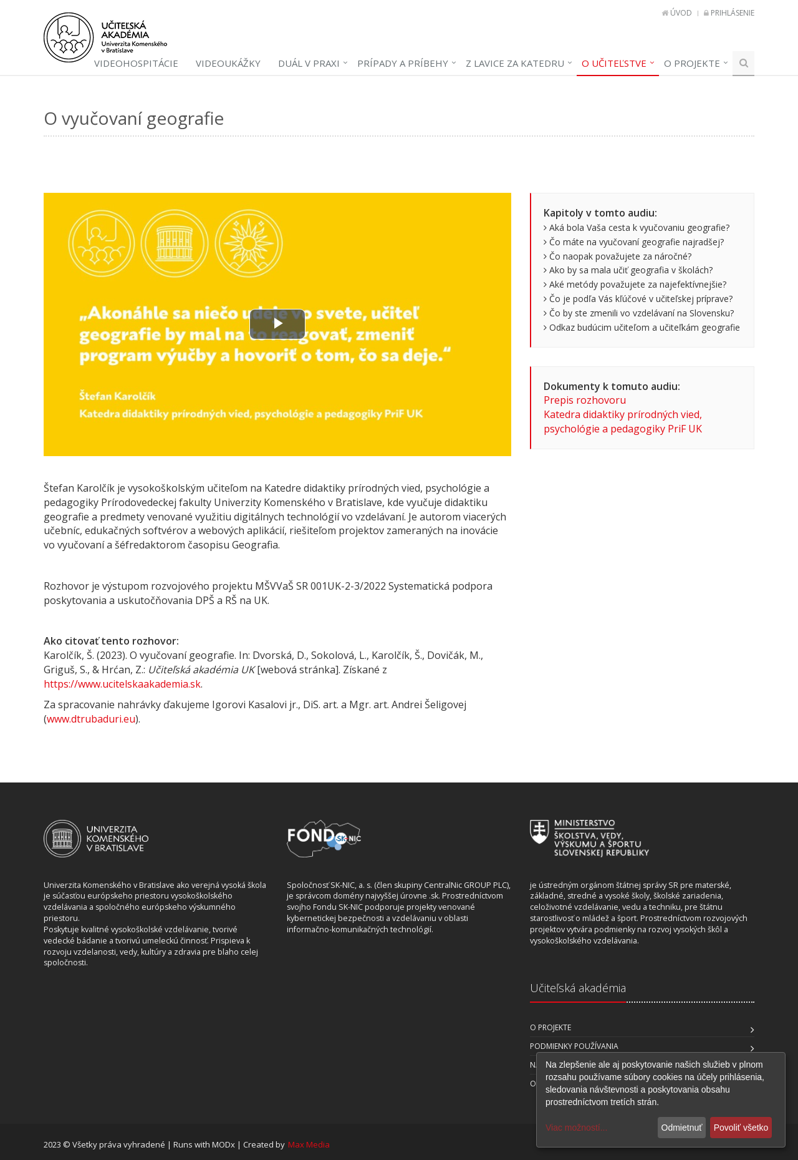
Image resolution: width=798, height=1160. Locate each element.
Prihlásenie (732, 12)
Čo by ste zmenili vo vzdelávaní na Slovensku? (639, 313)
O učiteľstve (614, 63)
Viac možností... (576, 1128)
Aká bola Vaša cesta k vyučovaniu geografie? (636, 227)
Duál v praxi (309, 63)
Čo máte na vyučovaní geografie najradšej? (634, 242)
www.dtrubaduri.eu (91, 719)
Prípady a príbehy (402, 63)
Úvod (681, 12)
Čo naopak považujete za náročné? (617, 256)
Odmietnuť (682, 1128)
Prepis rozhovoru (585, 400)
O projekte (692, 63)
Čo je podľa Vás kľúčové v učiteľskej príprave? (638, 299)
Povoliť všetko (741, 1128)
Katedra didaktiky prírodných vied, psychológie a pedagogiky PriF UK (623, 421)
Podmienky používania (574, 1046)
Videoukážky (228, 63)
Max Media (309, 1144)
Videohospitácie (136, 63)
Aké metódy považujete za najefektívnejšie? (635, 284)
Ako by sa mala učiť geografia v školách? (628, 270)
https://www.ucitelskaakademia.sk (122, 684)
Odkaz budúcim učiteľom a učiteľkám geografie (642, 327)
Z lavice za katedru (515, 63)
